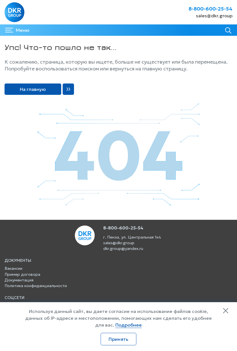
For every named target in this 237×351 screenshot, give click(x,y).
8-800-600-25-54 (210, 9)
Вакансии (13, 268)
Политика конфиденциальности (36, 285)
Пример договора (22, 274)
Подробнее (128, 325)
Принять (118, 339)
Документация (19, 280)
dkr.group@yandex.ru (123, 248)
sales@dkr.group (214, 15)
